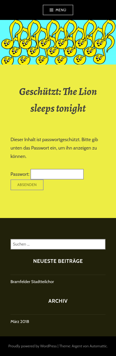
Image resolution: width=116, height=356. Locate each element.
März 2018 (19, 321)
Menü (61, 10)
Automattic (98, 346)
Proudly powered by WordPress (32, 346)
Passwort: (47, 174)
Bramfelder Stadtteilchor (32, 281)
